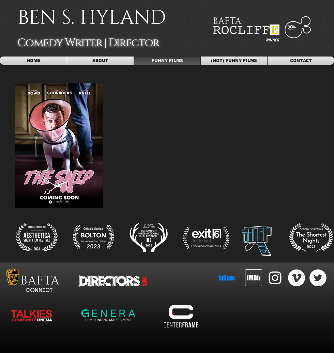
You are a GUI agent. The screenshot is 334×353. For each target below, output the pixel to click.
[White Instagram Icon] (275, 277)
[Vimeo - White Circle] (296, 277)
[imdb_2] (253, 277)
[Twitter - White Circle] (318, 277)
